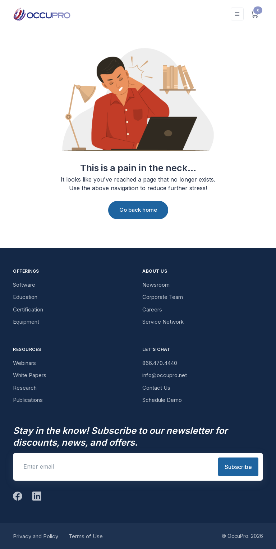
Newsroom (156, 284)
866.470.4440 (159, 363)
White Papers (29, 375)
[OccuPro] (41, 14)
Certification (28, 309)
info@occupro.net (164, 375)
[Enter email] (115, 466)
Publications (28, 399)
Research (25, 387)
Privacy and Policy (35, 536)
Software (24, 284)
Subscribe (238, 466)
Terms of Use (86, 536)
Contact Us (156, 387)
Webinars (24, 363)
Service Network (163, 321)
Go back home (138, 209)
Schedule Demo (162, 399)
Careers (152, 309)
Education (25, 297)
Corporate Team (162, 297)
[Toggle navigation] (237, 14)
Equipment (26, 321)
